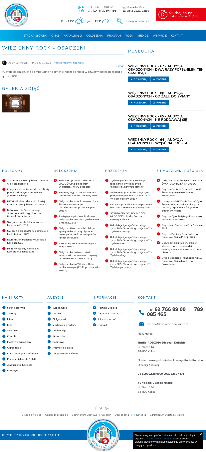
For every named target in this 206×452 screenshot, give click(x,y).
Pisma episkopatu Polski (21, 359)
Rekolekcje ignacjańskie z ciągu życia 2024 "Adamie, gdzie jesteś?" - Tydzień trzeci (131, 240)
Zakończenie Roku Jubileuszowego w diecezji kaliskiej (27, 182)
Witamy (11, 313)
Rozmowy (58, 341)
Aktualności (73, 35)
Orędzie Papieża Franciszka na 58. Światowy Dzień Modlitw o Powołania (182, 192)
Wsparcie (160, 35)
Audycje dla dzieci (63, 347)
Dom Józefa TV (123, 414)
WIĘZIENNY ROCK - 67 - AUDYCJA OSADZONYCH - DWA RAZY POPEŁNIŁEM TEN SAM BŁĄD (165, 69)
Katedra (141, 414)
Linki (9, 324)
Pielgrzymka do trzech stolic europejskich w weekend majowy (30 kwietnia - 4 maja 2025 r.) (78, 255)
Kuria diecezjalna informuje (23, 353)
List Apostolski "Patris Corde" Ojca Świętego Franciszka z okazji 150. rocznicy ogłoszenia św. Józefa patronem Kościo (182, 206)
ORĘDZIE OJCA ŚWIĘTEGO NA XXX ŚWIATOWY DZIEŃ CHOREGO (182, 182)
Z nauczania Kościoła (19, 364)
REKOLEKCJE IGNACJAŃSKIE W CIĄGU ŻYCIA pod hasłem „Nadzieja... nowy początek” (76, 183)
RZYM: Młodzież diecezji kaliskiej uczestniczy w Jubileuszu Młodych (26, 203)
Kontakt (177, 35)
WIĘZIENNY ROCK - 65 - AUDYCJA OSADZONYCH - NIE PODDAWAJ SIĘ (157, 117)
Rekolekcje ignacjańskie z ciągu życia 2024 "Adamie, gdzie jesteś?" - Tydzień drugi (131, 252)
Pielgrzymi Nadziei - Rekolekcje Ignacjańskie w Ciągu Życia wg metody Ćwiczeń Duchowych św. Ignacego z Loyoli (78, 233)
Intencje (142, 35)
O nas (55, 35)
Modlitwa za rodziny (19, 341)
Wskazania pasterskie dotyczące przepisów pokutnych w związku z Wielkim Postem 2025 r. (130, 195)
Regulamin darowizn (110, 313)
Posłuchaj (139, 79)
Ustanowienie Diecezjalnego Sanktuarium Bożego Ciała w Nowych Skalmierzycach (24, 213)
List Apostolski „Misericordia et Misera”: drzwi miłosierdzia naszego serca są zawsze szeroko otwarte (182, 247)
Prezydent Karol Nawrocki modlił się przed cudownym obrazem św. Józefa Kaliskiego (28, 192)
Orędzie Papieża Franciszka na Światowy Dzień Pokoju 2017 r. (180, 235)
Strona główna (16, 307)
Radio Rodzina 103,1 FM (186, 14)
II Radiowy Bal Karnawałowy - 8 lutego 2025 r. (77, 245)
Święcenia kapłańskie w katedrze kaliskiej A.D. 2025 (26, 224)
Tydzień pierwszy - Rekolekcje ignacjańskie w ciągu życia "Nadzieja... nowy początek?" (127, 183)
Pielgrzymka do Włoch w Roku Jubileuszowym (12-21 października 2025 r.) (79, 267)
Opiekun (106, 414)
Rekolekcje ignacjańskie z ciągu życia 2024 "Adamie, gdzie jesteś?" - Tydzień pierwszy (131, 264)
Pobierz (159, 79)
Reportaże (59, 336)
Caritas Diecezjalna (56, 414)
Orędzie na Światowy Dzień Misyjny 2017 (182, 227)
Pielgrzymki (59, 319)
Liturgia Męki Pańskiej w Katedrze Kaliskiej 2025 (26, 241)
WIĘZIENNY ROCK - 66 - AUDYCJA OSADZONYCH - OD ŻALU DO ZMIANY (159, 94)
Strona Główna (35, 35)
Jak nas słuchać (107, 319)
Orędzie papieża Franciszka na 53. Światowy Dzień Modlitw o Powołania (182, 260)
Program (114, 35)
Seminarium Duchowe (85, 414)
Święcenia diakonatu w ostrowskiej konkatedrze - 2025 (28, 232)
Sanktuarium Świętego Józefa (167, 414)
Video (129, 35)
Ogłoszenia (94, 35)
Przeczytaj (13, 370)
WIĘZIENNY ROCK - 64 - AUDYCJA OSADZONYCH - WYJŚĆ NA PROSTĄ (158, 141)
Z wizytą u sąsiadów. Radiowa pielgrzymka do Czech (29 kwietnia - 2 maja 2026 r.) (80, 219)
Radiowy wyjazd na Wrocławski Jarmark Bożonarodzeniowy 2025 (78, 194)
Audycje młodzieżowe (65, 353)
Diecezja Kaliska (31, 414)
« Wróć (120, 66)
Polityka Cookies (107, 307)
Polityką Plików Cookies (158, 438)
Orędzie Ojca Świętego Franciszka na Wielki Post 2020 (182, 218)
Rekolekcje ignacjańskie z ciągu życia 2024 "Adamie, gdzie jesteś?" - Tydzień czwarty (131, 228)
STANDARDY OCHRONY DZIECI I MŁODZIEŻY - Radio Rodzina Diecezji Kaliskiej (128, 216)
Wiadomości (60, 307)
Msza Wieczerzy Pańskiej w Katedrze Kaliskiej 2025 (23, 250)
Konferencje (59, 330)
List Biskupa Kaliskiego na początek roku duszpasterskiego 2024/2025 (131, 206)
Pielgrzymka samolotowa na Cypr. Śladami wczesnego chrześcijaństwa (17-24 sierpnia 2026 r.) (79, 206)
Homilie (57, 313)
